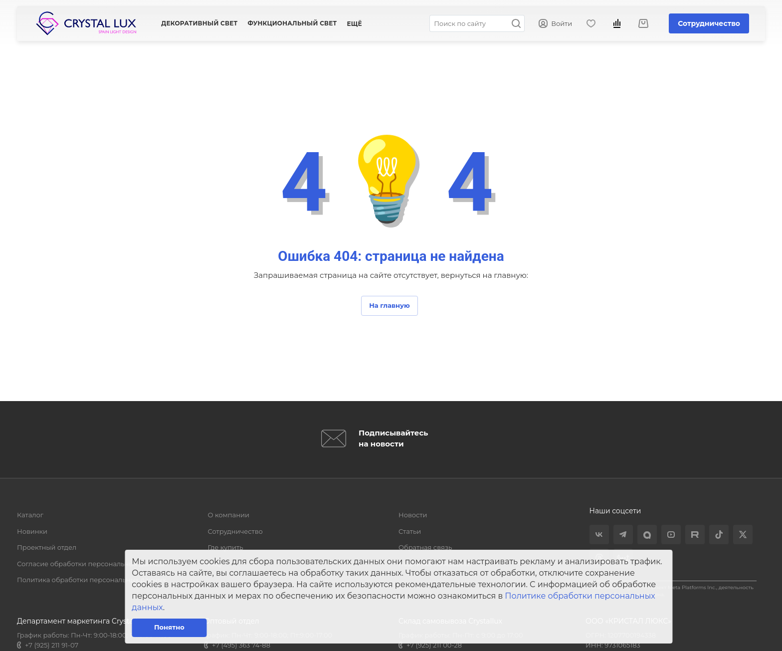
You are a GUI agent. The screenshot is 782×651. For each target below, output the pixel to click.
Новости (412, 515)
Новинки (32, 531)
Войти (555, 23)
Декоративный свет (199, 23)
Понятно (169, 627)
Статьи (409, 531)
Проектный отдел (46, 547)
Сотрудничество (709, 23)
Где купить (225, 547)
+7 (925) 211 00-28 (434, 645)
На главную (389, 305)
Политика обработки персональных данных (91, 580)
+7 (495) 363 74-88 (241, 645)
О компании (228, 515)
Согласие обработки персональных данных (90, 564)
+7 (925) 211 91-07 (51, 645)
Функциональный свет (292, 23)
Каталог (30, 515)
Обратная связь (425, 547)
